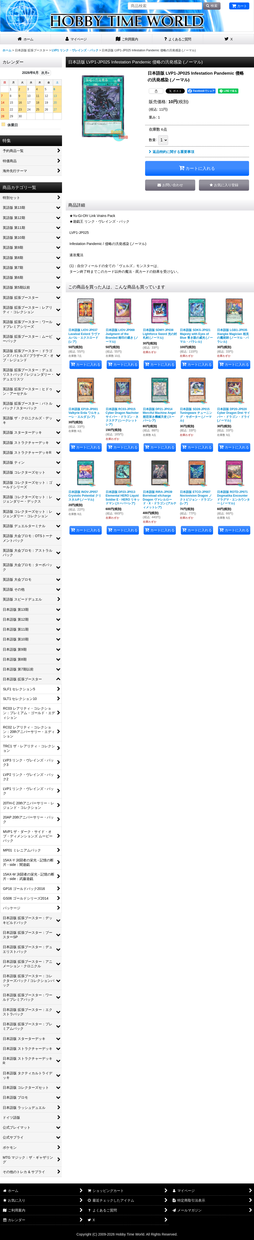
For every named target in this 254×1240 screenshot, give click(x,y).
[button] (224, 185)
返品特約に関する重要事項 (171, 152)
